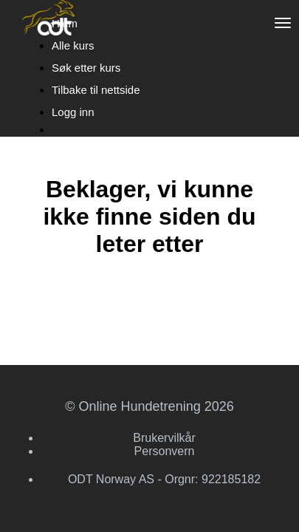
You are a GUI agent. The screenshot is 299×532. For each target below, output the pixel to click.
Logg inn (73, 112)
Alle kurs (73, 45)
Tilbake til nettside (96, 89)
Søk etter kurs (86, 67)
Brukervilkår (164, 438)
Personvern (164, 451)
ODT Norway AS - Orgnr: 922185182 (164, 479)
